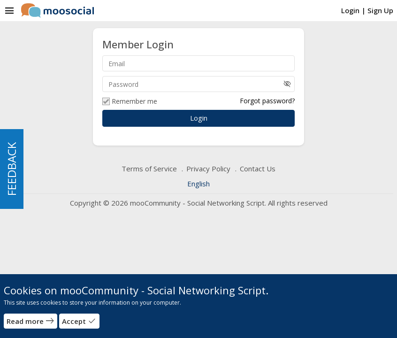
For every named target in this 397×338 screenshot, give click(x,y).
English (198, 183)
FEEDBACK (11, 169)
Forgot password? (267, 100)
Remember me (129, 101)
